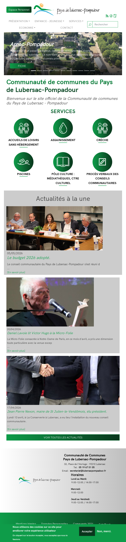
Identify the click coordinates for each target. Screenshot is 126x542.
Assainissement (63, 140)
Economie (26, 27)
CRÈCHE (102, 140)
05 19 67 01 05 (86, 467)
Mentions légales (26, 523)
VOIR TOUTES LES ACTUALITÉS (63, 437)
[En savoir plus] (16, 272)
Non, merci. (104, 531)
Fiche (22, 65)
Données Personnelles (54, 523)
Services (75, 21)
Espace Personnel (19, 9)
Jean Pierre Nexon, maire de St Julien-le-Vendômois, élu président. (57, 411)
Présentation (18, 21)
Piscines (23, 174)
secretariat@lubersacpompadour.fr (88, 470)
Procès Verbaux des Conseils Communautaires (102, 178)
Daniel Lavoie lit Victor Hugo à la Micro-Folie (40, 333)
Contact (66, 27)
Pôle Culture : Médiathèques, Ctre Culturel (63, 178)
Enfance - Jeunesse (48, 21)
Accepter (87, 531)
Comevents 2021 (83, 523)
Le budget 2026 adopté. (28, 257)
